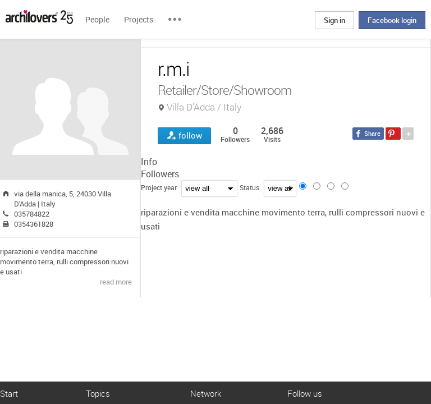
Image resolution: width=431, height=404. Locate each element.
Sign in (334, 20)
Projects (138, 19)
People (97, 19)
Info (149, 161)
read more (116, 282)
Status (249, 187)
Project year (159, 187)
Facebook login (392, 20)
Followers (160, 174)
